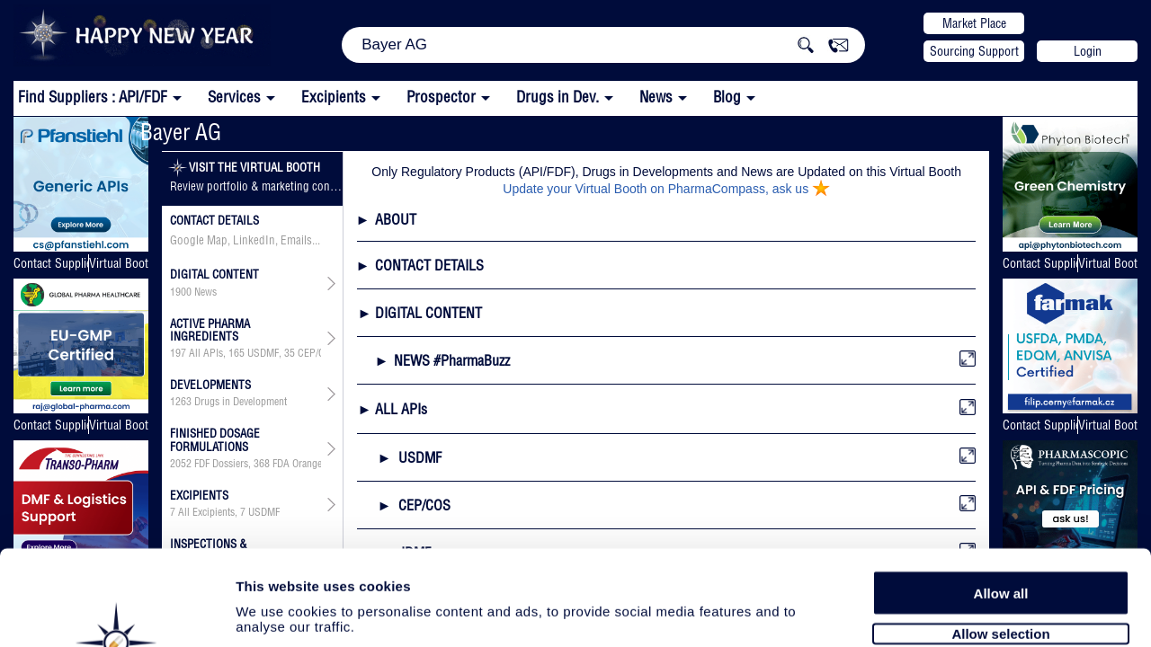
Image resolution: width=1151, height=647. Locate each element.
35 (289, 353)
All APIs (206, 353)
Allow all (1001, 496)
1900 (181, 292)
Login (1088, 51)
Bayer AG (180, 132)
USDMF (263, 353)
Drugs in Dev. (557, 96)
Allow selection (1000, 537)
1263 (181, 401)
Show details (944, 612)
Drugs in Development (240, 401)
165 (236, 353)
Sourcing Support (974, 51)
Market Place (974, 23)
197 (178, 353)
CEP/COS (317, 353)
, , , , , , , (245, 353)
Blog (727, 96)
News (656, 96)
